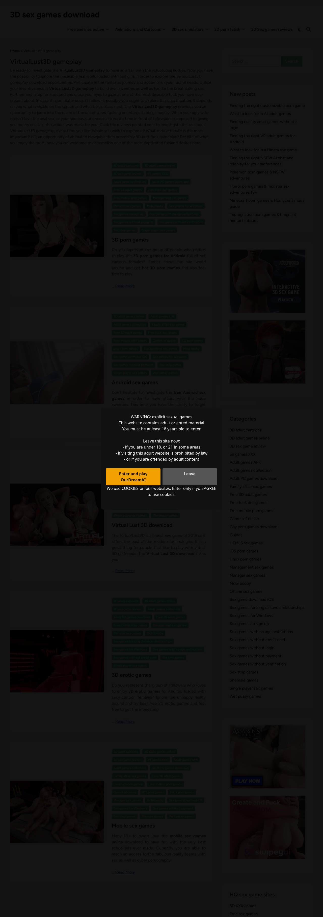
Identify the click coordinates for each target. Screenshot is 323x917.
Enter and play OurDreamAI (133, 477)
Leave (190, 474)
